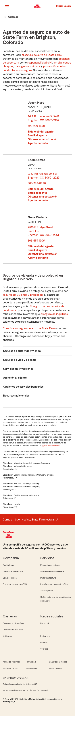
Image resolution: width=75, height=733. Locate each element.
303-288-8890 (37, 183)
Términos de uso (10, 668)
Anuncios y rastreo (11, 662)
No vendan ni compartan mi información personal (25, 690)
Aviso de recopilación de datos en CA (20, 684)
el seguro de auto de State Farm (42, 54)
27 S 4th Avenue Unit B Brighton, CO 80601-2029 (44, 175)
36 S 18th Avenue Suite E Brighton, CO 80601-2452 (43, 118)
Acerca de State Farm (13, 571)
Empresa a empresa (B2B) (15, 584)
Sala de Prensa (10, 578)
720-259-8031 (36, 126)
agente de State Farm (50, 446)
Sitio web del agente (40, 131)
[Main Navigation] (7, 5)
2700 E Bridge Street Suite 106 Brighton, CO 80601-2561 (43, 231)
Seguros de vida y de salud (19, 359)
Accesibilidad (32, 668)
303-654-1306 (36, 240)
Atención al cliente (15, 377)
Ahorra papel (46, 591)
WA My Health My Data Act (15, 678)
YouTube (44, 649)
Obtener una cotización (42, 139)
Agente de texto (38, 143)
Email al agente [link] (37, 135)
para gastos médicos (27, 66)
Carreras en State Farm (14, 623)
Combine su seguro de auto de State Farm (29, 328)
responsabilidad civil (39, 62)
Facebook (44, 623)
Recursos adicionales (16, 395)
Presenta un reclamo (49, 565)
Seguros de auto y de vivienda (22, 350)
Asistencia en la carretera (52, 571)
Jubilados (7, 636)
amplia (57, 62)
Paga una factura (48, 578)
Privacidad (31, 662)
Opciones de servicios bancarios (23, 386)
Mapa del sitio (55, 668)
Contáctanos (8, 565)
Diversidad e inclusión (13, 630)
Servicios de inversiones (18, 368)
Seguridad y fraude (58, 662)
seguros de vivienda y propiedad (23, 294)
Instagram (45, 636)
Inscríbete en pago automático (54, 584)
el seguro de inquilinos (54, 314)
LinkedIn (44, 642)
